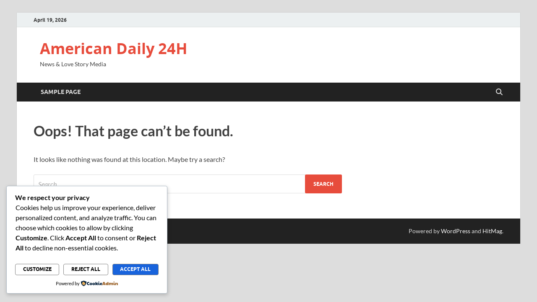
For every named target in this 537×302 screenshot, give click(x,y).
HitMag (492, 230)
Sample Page (61, 92)
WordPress (455, 230)
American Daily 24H (114, 48)
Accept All (135, 269)
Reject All (85, 269)
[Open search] (499, 92)
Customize (37, 269)
